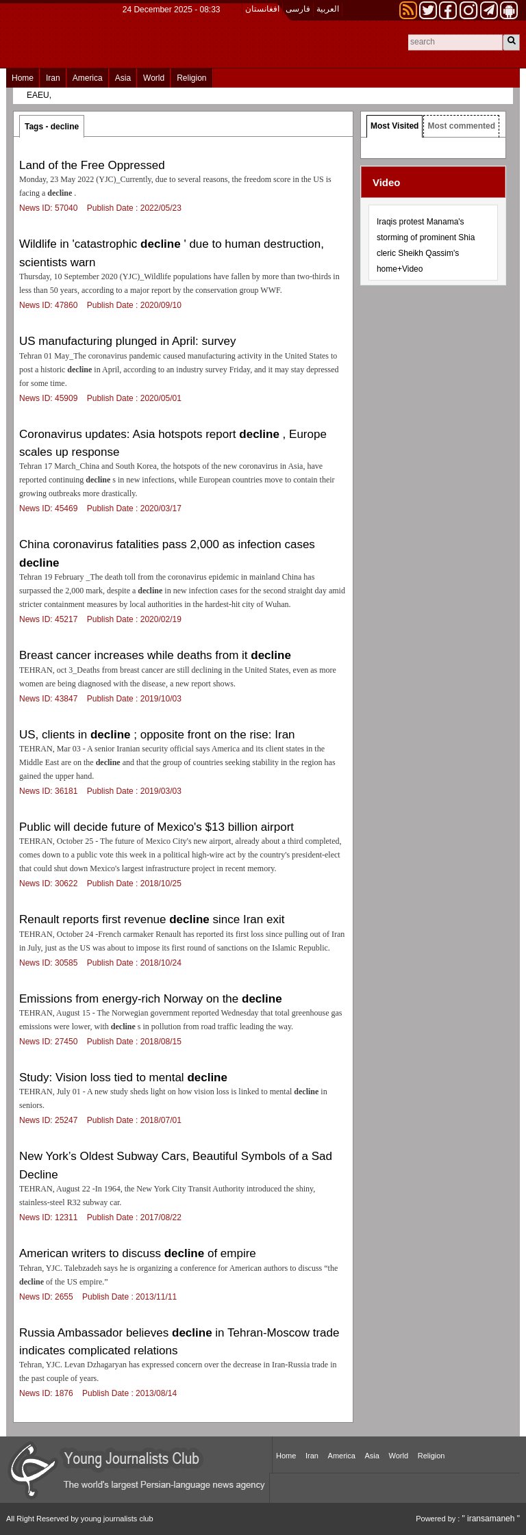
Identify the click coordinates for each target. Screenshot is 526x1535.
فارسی (298, 9)
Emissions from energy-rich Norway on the (150, 998)
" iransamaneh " (491, 1518)
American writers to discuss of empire (137, 1253)
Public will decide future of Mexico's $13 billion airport (156, 827)
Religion (191, 78)
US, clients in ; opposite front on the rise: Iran (157, 734)
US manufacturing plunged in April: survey (127, 341)
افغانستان (262, 9)
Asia (123, 78)
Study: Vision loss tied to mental (123, 1077)
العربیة (327, 9)
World (153, 78)
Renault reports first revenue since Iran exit (151, 919)
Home (23, 78)
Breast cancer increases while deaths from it (155, 655)
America (88, 78)
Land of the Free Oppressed (92, 165)
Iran (53, 78)
